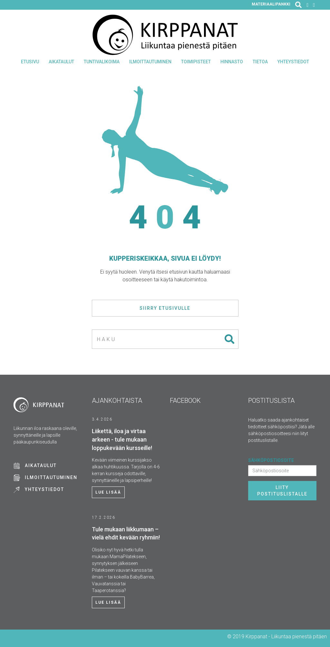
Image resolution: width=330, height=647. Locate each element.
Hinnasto (231, 61)
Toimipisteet (196, 61)
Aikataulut (61, 61)
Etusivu (30, 61)
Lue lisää (108, 492)
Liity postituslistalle (282, 490)
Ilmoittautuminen (150, 61)
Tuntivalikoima (102, 61)
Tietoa (260, 61)
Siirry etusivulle (165, 308)
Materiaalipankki (271, 4)
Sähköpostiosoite (271, 460)
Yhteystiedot (293, 61)
